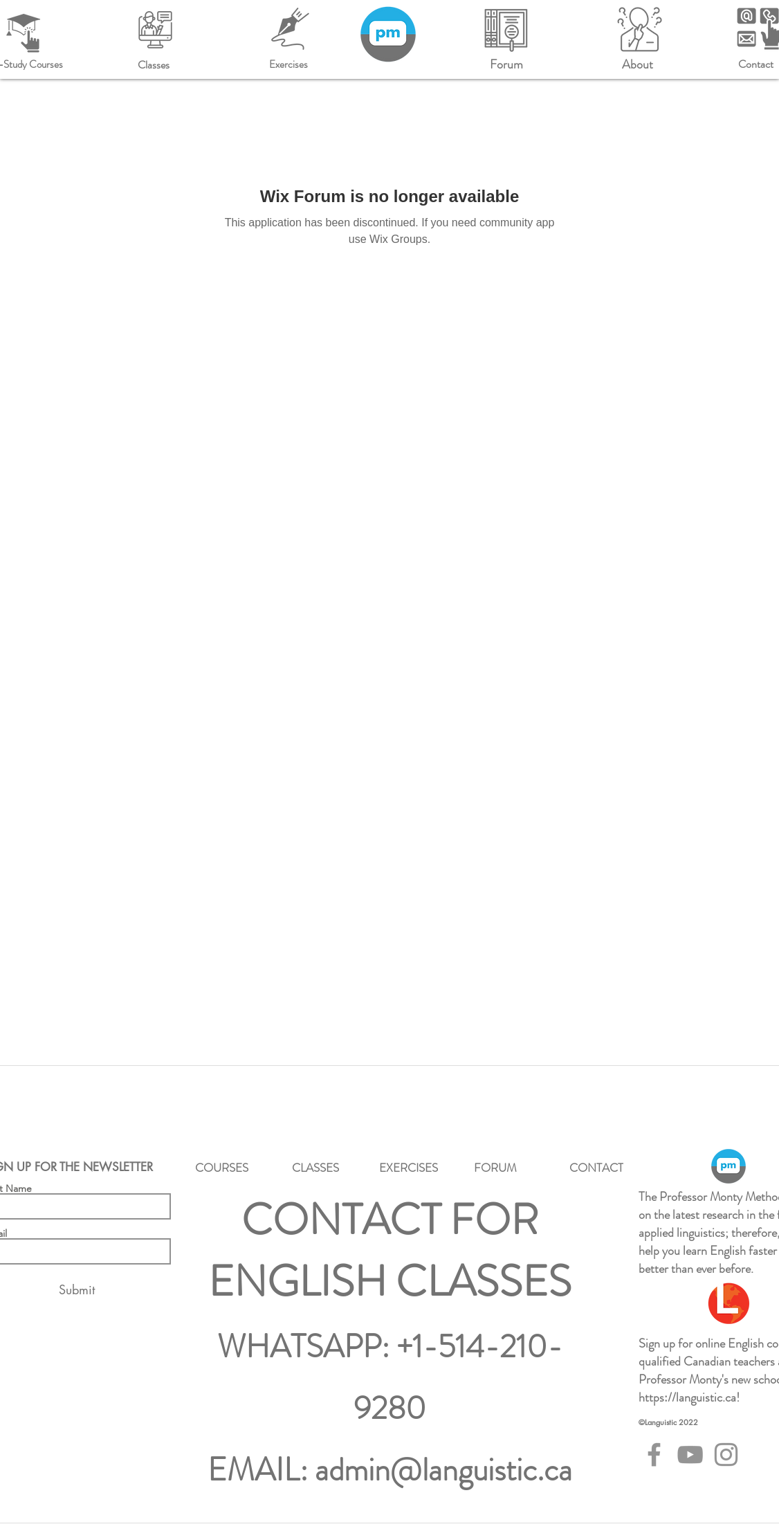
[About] (637, 64)
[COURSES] (222, 1167)
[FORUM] (495, 1167)
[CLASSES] (315, 1167)
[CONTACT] (596, 1167)
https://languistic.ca (687, 1397)
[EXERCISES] (408, 1167)
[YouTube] (690, 1454)
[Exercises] (288, 64)
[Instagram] (726, 1454)
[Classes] (153, 64)
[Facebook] (654, 1454)
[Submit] (77, 1289)
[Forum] (506, 64)
